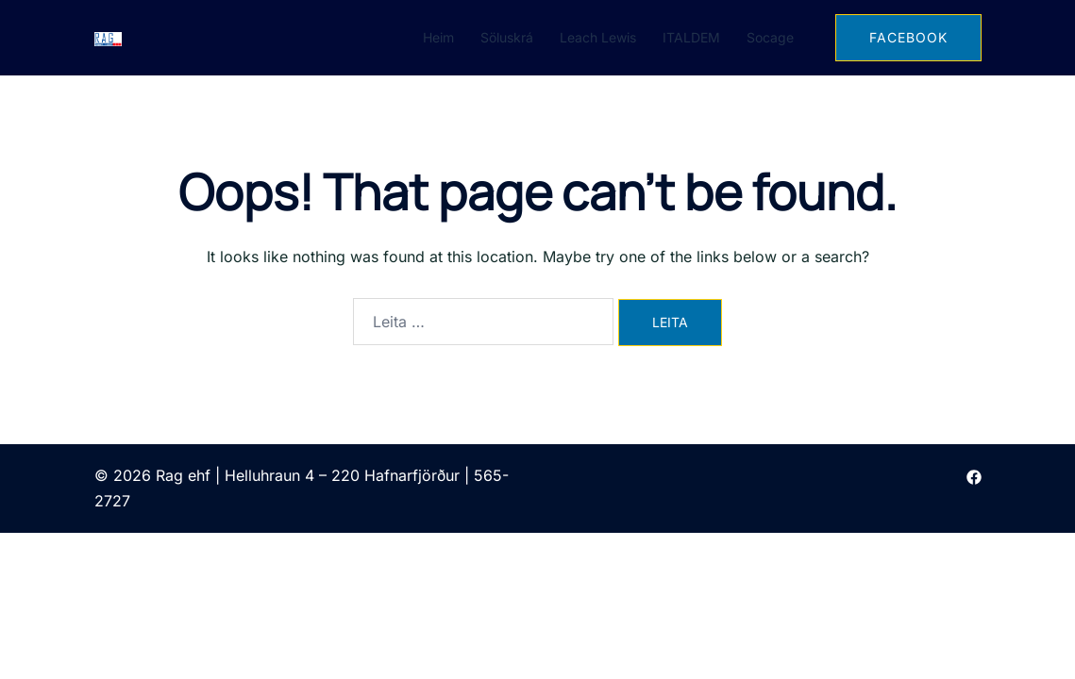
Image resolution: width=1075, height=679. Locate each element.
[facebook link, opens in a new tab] (974, 475)
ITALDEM (691, 37)
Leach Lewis (598, 37)
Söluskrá (506, 37)
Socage (770, 37)
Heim (438, 37)
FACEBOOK (908, 37)
